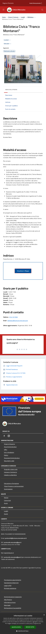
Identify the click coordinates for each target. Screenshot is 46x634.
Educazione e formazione (11, 483)
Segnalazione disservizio (11, 583)
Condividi (7, 40)
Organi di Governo (9, 444)
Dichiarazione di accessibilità (12, 608)
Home (4, 17)
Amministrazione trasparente (13, 597)
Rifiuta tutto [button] (30, 627)
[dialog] (23, 623)
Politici (6, 455)
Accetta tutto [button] (16, 627)
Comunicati (7, 500)
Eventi (6, 514)
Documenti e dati (9, 461)
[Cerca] (42, 10)
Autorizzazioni (8, 489)
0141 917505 (13, 317)
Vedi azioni (8, 44)
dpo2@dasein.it (9, 553)
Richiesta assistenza (10, 588)
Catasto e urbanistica (10, 475)
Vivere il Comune (13, 17)
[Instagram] (9, 436)
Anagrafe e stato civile (10, 469)
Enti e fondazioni (9, 452)
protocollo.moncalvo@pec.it (12, 542)
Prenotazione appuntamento (12, 580)
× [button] (44, 615)
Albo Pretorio (8, 600)
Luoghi (23, 17)
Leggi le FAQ (7, 585)
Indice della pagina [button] (11, 89)
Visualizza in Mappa (23, 271)
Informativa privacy (10, 602)
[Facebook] (4, 436)
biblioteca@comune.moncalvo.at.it (17, 321)
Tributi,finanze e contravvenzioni (14, 486)
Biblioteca (30, 17)
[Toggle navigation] (3, 10)
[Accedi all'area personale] (35, 3)
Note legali (7, 605)
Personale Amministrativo (12, 458)
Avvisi (6, 503)
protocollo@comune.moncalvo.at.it (16, 538)
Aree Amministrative (10, 447)
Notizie (6, 498)
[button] (23, 631)
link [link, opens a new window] (40, 623)
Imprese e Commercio (10, 472)
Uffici (5, 450)
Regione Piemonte (8, 3)
